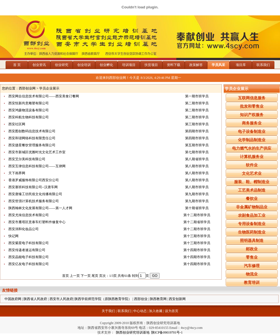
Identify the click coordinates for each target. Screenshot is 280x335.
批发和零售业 (251, 106)
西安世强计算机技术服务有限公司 (33, 201)
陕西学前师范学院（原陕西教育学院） (103, 299)
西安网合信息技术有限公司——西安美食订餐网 (43, 96)
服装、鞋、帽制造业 (251, 182)
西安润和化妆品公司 (23, 229)
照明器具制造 (251, 241)
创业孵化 (106, 65)
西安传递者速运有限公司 (26, 250)
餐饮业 (252, 199)
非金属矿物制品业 (251, 207)
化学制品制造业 (251, 140)
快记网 (13, 236)
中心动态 (140, 311)
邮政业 (252, 249)
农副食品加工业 (251, 215)
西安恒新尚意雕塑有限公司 (28, 103)
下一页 (86, 276)
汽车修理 (252, 266)
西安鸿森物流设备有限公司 (28, 110)
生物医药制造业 (251, 232)
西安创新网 (177, 299)
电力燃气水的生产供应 (251, 148)
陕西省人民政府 (35, 299)
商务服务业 (252, 123)
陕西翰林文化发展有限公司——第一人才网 (40, 208)
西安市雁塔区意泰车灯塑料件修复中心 (37, 222)
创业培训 (84, 65)
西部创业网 (27, 88)
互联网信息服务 (251, 98)
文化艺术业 (252, 173)
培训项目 (129, 65)
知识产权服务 (251, 115)
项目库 (241, 65)
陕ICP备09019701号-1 (167, 332)
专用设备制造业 (251, 224)
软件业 (252, 165)
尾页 (95, 276)
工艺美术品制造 (251, 190)
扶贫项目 (151, 65)
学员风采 (218, 65)
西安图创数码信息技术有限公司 (31, 131)
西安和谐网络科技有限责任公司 (31, 138)
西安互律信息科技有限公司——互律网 (37, 166)
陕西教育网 (158, 299)
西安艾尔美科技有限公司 (26, 159)
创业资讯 (39, 65)
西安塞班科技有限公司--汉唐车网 (33, 187)
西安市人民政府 (61, 299)
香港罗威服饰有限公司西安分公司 (33, 180)
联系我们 (263, 65)
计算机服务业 (251, 157)
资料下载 (173, 65)
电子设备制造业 (251, 131)
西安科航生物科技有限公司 (28, 117)
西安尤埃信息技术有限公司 (28, 215)
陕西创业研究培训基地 (132, 332)
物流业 (252, 274)
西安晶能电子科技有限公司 (28, 257)
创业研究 (61, 65)
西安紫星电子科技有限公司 (28, 243)
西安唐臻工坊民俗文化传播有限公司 (35, 194)
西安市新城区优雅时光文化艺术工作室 (37, 152)
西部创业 (141, 299)
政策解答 (196, 65)
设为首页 (171, 311)
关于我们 (108, 311)
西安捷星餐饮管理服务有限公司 (31, 145)
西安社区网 (16, 124)
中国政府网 (12, 299)
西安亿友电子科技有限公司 (28, 264)
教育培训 (252, 282)
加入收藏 (155, 311)
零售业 (252, 257)
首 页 (17, 65)
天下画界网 (16, 173)
